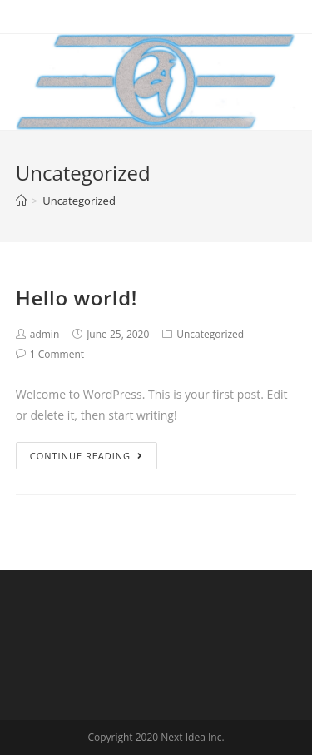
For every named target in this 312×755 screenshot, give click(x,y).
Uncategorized (210, 334)
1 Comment (57, 354)
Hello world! (76, 297)
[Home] (21, 200)
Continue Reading (86, 456)
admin (45, 334)
